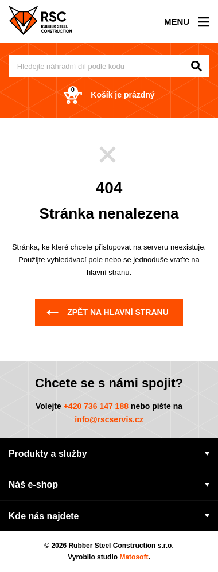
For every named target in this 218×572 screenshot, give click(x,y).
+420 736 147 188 (96, 406)
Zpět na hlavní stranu (107, 312)
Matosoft (133, 557)
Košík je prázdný (108, 95)
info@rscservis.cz (109, 419)
